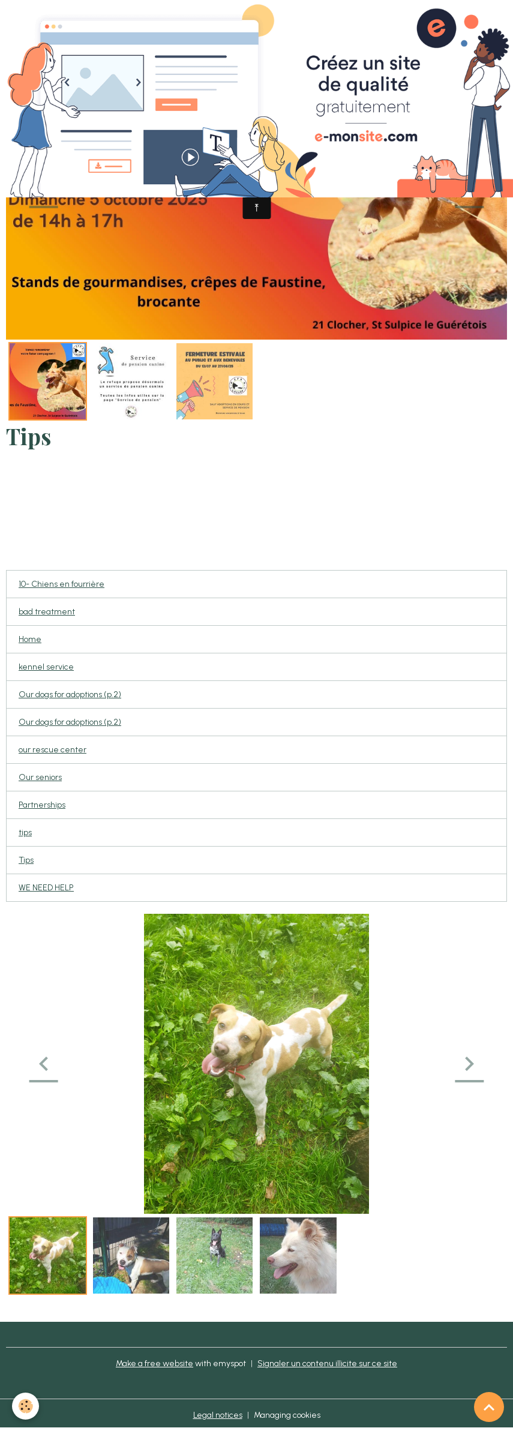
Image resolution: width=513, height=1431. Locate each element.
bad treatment (47, 612)
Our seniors (40, 777)
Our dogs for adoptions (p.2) (70, 694)
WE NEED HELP (46, 888)
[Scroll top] (489, 1407)
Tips (26, 860)
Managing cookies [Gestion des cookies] (287, 1415)
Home (30, 639)
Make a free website (154, 1363)
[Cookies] (25, 1406)
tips (25, 832)
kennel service (46, 667)
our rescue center (52, 750)
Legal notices (217, 1415)
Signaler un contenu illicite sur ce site (327, 1363)
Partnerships (42, 805)
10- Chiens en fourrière (61, 584)
